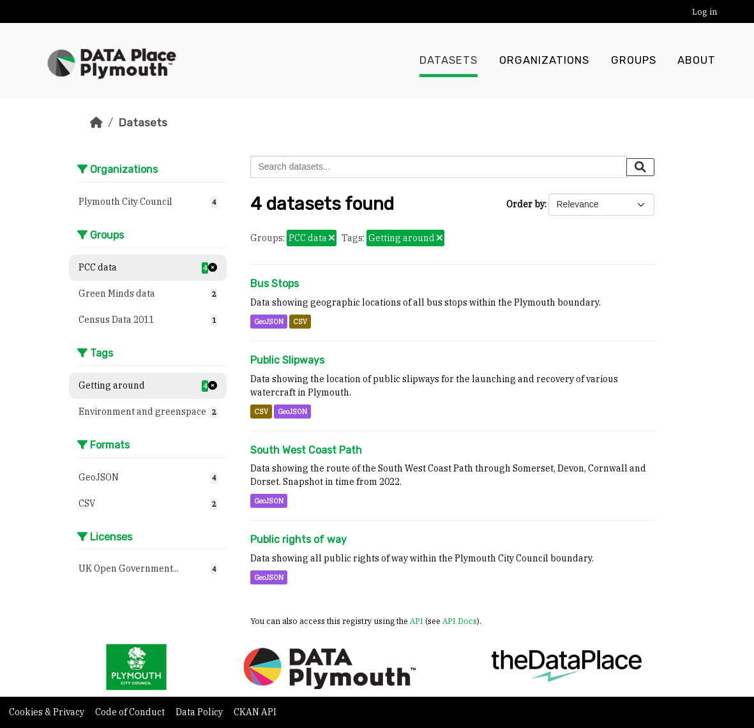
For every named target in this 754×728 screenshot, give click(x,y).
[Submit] (640, 167)
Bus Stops (274, 284)
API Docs (459, 621)
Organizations (544, 60)
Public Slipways (287, 360)
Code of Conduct (131, 712)
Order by (525, 204)
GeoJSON (268, 321)
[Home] (96, 122)
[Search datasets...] (438, 167)
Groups (633, 60)
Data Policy (200, 712)
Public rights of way (298, 539)
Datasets (448, 60)
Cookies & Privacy (47, 712)
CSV (300, 321)
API (416, 621)
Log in (704, 11)
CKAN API (255, 712)
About (696, 60)
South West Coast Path (306, 450)
